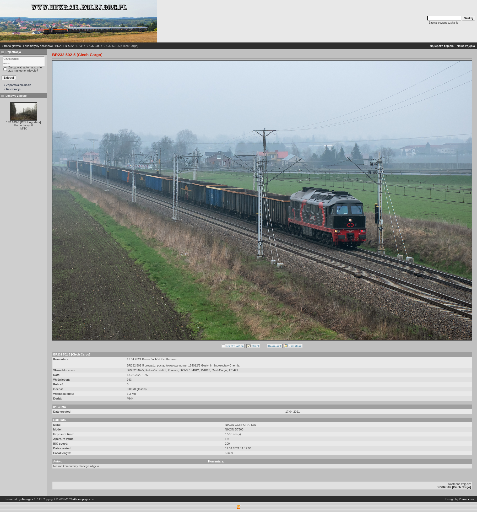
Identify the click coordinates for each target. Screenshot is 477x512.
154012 (194, 370)
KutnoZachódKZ (155, 370)
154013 (205, 370)
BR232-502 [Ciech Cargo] (454, 487)
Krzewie (173, 370)
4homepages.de (83, 499)
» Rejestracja (12, 89)
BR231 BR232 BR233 (69, 45)
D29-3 (184, 370)
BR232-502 (93, 45)
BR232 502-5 (135, 370)
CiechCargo (219, 370)
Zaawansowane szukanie (443, 22)
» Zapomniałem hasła (17, 85)
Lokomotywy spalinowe (38, 45)
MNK (130, 398)
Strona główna (11, 45)
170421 (233, 370)
